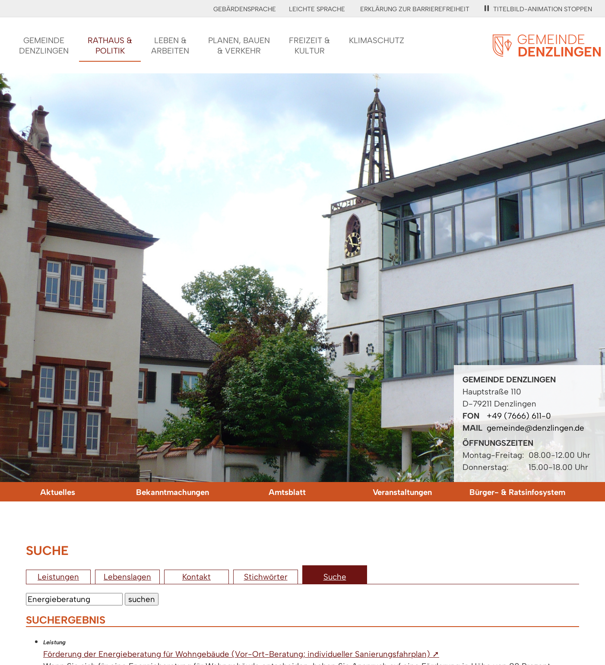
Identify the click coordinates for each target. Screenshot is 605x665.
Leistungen (58, 577)
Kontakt (196, 577)
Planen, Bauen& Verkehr (239, 45)
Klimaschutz (376, 40)
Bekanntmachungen (172, 492)
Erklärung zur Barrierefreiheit (414, 9)
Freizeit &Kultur (309, 45)
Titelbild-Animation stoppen (538, 9)
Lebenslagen (127, 577)
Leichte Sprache (317, 9)
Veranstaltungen (402, 492)
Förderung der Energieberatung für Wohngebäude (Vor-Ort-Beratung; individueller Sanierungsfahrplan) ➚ (241, 654)
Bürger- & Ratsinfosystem (517, 492)
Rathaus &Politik (110, 45)
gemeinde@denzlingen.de (535, 428)
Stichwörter (266, 577)
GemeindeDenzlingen (44, 45)
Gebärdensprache (244, 9)
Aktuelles (57, 492)
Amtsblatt (287, 492)
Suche (334, 577)
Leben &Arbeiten (170, 45)
